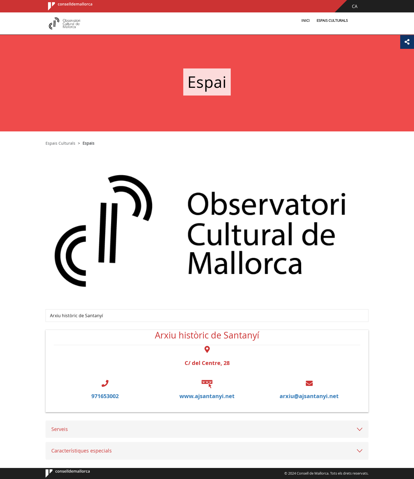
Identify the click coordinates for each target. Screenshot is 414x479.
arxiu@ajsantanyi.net (309, 396)
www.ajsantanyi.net (207, 396)
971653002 (105, 396)
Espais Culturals (332, 20)
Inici (305, 20)
